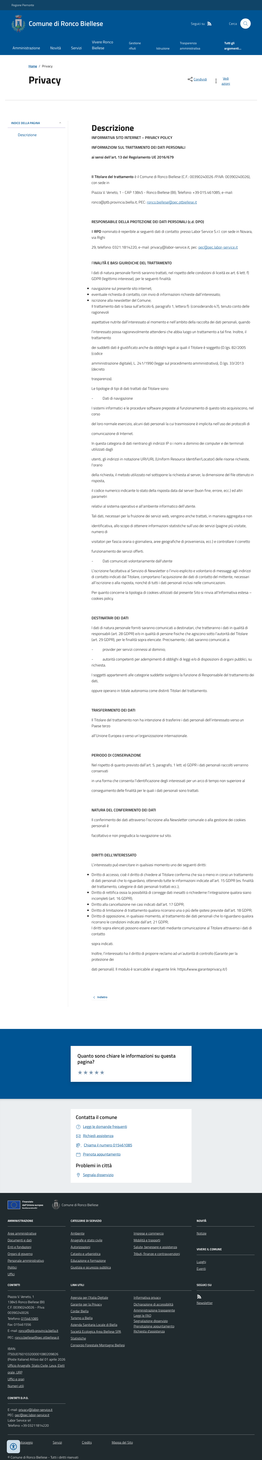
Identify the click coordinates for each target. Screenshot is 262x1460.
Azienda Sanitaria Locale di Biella (94, 1324)
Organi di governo (20, 1253)
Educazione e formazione (88, 1260)
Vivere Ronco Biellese (102, 45)
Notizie (201, 1233)
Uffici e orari (16, 1379)
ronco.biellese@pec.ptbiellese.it (172, 202)
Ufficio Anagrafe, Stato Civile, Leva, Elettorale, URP (36, 1369)
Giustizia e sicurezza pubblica (91, 1267)
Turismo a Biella (82, 1317)
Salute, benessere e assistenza (155, 1246)
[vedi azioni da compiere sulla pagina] (222, 81)
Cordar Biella (80, 1311)
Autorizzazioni (80, 1246)
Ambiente (77, 1233)
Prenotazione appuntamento (154, 1326)
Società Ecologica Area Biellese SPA (96, 1331)
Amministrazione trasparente (154, 1310)
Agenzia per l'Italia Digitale (89, 1297)
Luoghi (201, 1261)
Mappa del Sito (122, 1442)
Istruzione (163, 48)
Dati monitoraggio (20, 1442)
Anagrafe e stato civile (86, 1240)
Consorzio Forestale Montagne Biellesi (98, 1345)
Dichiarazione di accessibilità (153, 1304)
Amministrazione (26, 48)
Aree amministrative (22, 1233)
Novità (55, 48)
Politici (12, 1267)
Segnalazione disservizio (151, 1320)
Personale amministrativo (26, 1260)
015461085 (29, 1318)
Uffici (11, 1274)
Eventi (201, 1268)
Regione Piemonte (22, 5)
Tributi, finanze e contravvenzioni (157, 1253)
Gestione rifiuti (135, 46)
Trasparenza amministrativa (190, 46)
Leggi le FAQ (142, 1315)
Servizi (76, 48)
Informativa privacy (147, 1297)
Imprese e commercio (149, 1233)
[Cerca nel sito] (244, 23)
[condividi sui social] (197, 79)
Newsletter (205, 1302)
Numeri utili (16, 1385)
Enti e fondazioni (19, 1246)
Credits (87, 1442)
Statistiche (78, 1338)
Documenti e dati (20, 1240)
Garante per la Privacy (86, 1304)
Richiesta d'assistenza (149, 1331)
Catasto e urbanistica (85, 1253)
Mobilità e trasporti (147, 1240)
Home (33, 66)
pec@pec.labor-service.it (218, 247)
